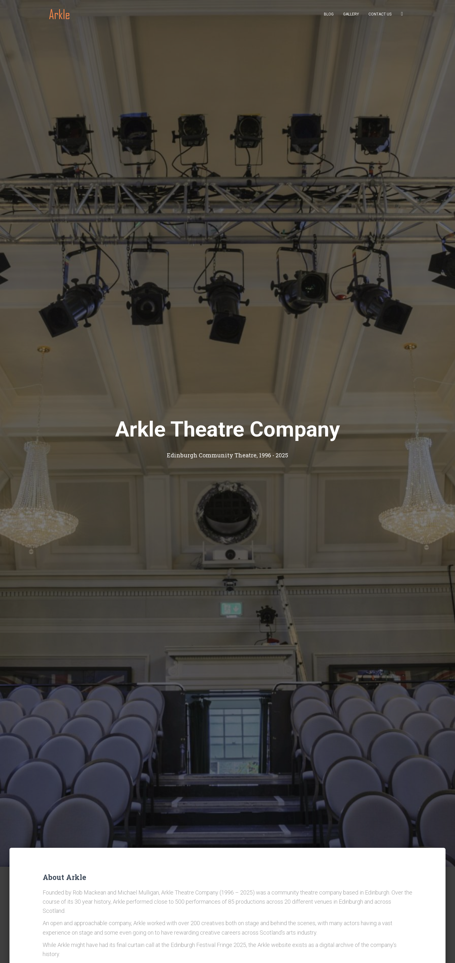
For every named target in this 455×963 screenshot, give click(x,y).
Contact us (379, 16)
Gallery (351, 16)
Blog (329, 16)
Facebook (402, 16)
